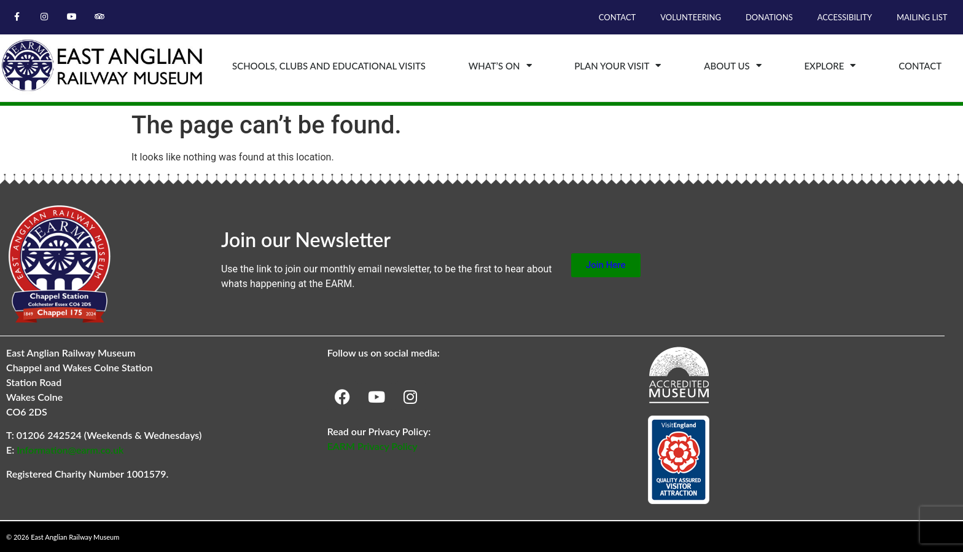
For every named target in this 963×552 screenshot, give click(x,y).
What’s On (500, 65)
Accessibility (844, 17)
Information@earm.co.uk (70, 449)
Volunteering (690, 17)
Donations (769, 17)
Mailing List (922, 17)
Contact (617, 17)
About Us (733, 65)
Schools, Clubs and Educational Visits (329, 65)
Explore (830, 65)
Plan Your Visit (617, 65)
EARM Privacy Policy (372, 446)
